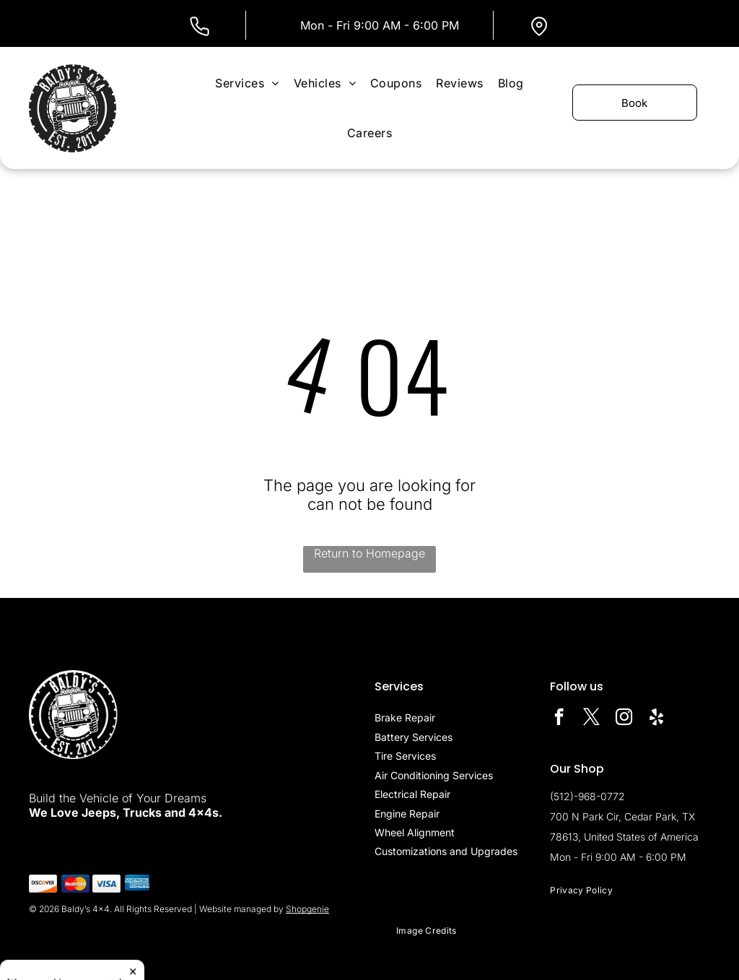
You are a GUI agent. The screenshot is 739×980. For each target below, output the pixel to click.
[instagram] (624, 718)
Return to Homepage (369, 553)
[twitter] (591, 718)
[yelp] (656, 718)
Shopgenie (307, 908)
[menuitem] (247, 83)
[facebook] (559, 718)
